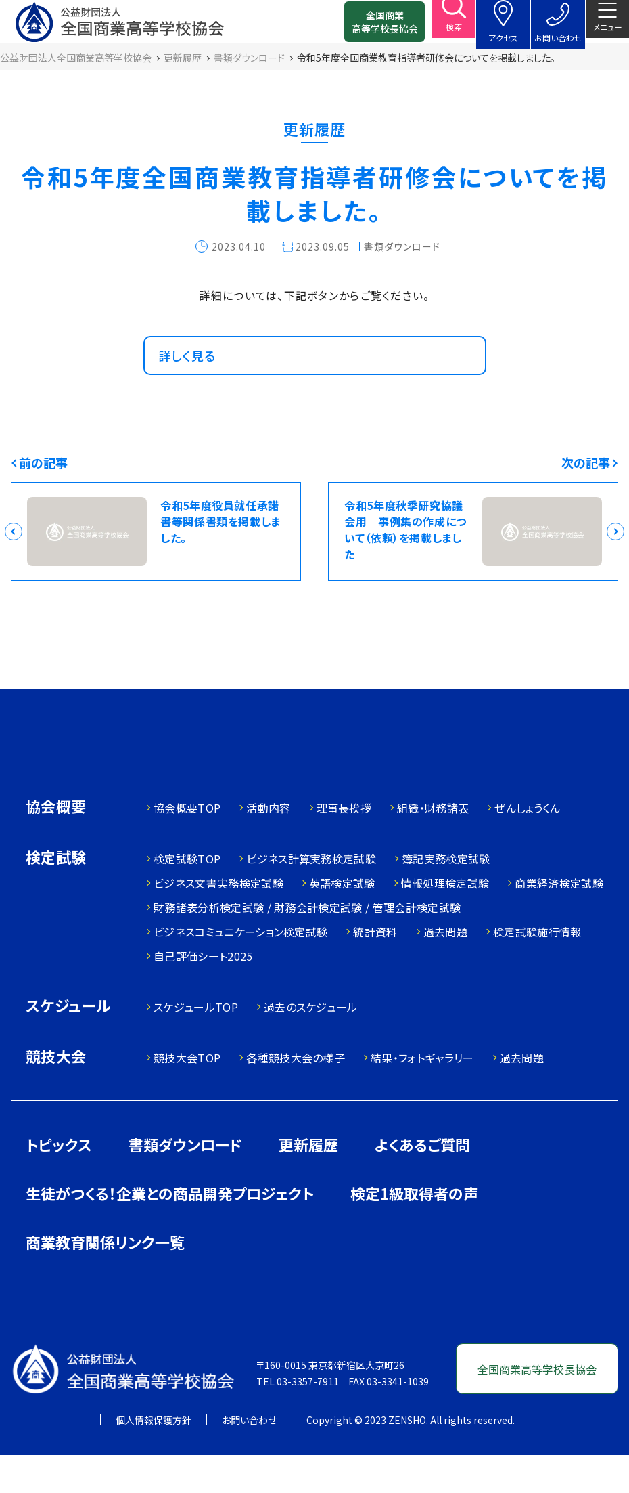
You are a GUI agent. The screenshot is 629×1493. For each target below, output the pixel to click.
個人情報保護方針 (153, 1458)
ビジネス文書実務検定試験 (218, 921)
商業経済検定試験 (559, 921)
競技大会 (56, 1095)
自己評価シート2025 (203, 994)
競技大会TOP (187, 1095)
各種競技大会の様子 (295, 1095)
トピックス (59, 1182)
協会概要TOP (187, 846)
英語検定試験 (342, 921)
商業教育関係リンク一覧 (105, 1280)
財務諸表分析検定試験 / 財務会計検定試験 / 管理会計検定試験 (307, 945)
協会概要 (56, 845)
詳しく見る (194, 380)
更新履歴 (308, 1182)
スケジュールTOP (196, 1045)
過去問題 (445, 969)
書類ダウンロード (185, 1182)
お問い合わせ (249, 1458)
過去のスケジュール (311, 1045)
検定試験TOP (187, 896)
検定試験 (56, 896)
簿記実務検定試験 (446, 896)
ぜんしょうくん (527, 846)
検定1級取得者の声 (414, 1231)
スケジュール (68, 1044)
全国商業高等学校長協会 (363, 27)
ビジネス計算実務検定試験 (311, 896)
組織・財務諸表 (433, 846)
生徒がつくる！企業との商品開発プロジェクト (170, 1231)
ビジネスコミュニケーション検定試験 (240, 969)
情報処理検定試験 (445, 921)
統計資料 (375, 969)
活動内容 (268, 846)
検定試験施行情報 (537, 969)
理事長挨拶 (344, 846)
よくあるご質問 (422, 1182)
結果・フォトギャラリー (422, 1095)
